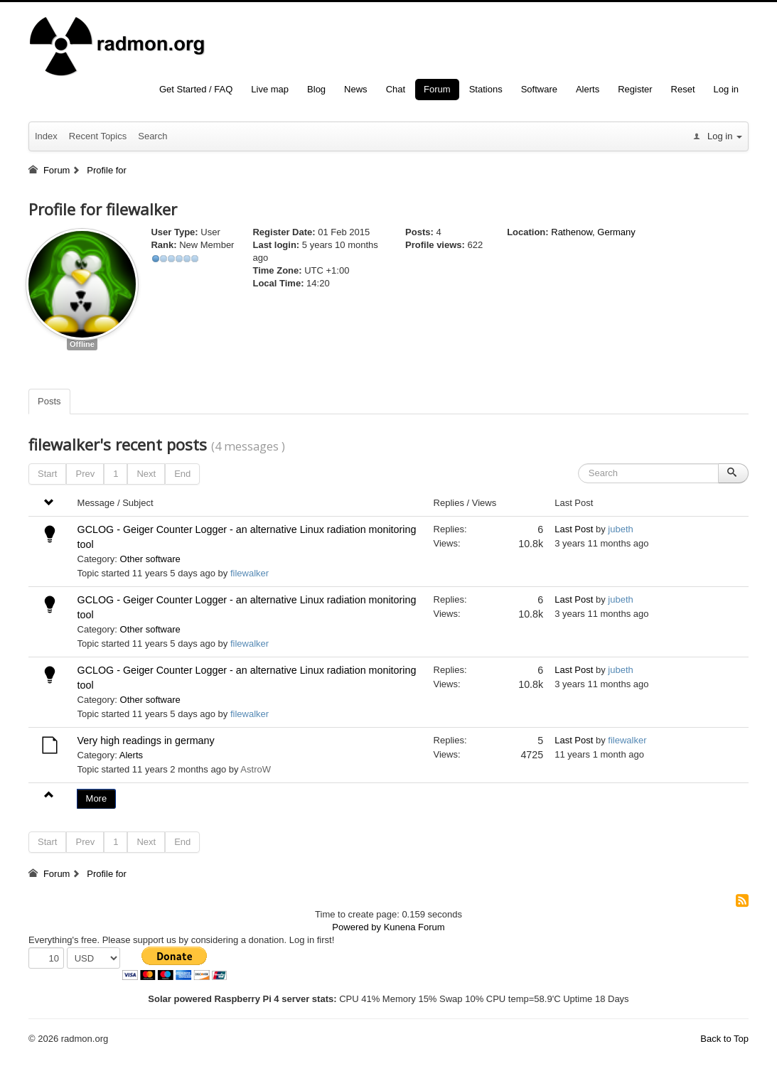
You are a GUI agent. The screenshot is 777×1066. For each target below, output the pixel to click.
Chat (395, 89)
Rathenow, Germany (593, 232)
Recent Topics (98, 136)
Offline (82, 344)
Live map (270, 89)
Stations (486, 89)
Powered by (356, 927)
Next (146, 473)
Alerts (587, 89)
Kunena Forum (414, 927)
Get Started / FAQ (195, 89)
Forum (437, 89)
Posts (49, 401)
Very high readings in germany (146, 740)
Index (46, 136)
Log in (726, 89)
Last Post (573, 529)
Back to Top (724, 1038)
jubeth (620, 529)
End (182, 473)
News (356, 89)
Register (635, 89)
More (96, 798)
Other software (150, 559)
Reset (683, 89)
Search (152, 136)
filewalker (249, 573)
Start (47, 473)
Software (539, 89)
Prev (85, 473)
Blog (316, 89)
